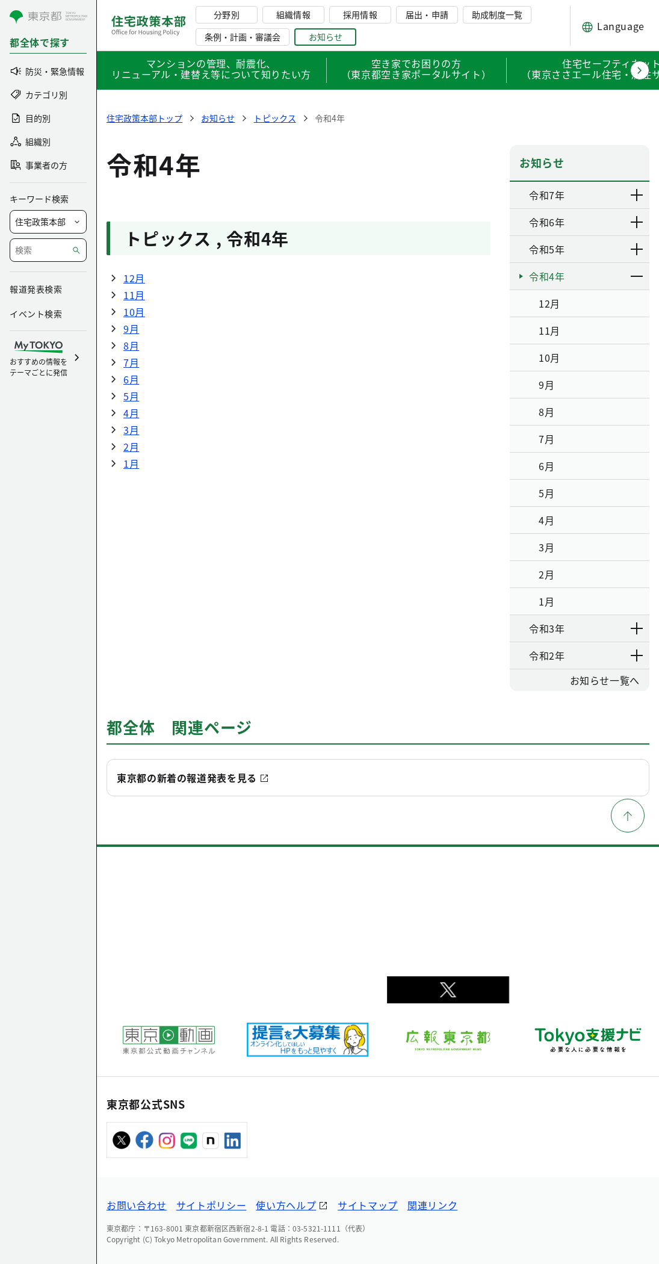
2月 (131, 446)
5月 (131, 396)
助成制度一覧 (497, 14)
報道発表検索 (36, 289)
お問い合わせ (137, 1205)
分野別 (226, 14)
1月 (131, 463)
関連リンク (432, 1205)
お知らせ (325, 37)
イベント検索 (36, 314)
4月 (131, 413)
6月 (131, 379)
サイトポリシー (211, 1205)
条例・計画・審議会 (242, 37)
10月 (134, 312)
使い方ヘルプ (286, 1205)
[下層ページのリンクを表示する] (637, 195)
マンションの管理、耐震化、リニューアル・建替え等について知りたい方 (211, 69)
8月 (131, 345)
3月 (131, 430)
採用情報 (360, 14)
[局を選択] (48, 222)
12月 (134, 278)
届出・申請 (427, 14)
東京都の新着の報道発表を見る (187, 777)
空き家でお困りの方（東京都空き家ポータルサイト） (416, 69)
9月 (131, 328)
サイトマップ (368, 1205)
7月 (131, 362)
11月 (134, 295)
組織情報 (293, 14)
